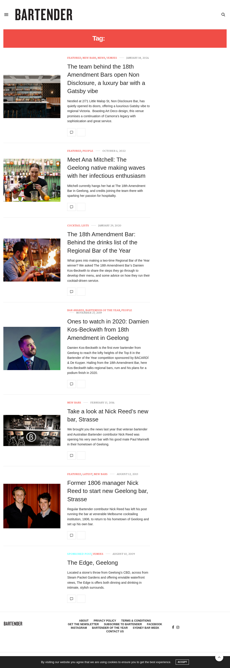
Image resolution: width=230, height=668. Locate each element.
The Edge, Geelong (92, 562)
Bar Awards (75, 310)
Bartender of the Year (102, 310)
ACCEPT (182, 662)
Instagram (79, 627)
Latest (87, 474)
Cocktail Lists (78, 225)
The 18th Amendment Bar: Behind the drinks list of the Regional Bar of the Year (102, 242)
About (84, 620)
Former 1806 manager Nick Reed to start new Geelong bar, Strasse (107, 491)
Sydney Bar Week (146, 627)
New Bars (89, 58)
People (87, 151)
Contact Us (115, 631)
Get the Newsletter (83, 624)
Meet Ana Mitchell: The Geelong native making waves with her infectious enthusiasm (106, 167)
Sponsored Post (79, 554)
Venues (111, 58)
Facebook (154, 624)
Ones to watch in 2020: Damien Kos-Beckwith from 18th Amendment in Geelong (108, 329)
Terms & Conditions (136, 620)
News (101, 58)
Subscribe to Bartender (123, 624)
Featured (74, 58)
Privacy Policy (105, 620)
